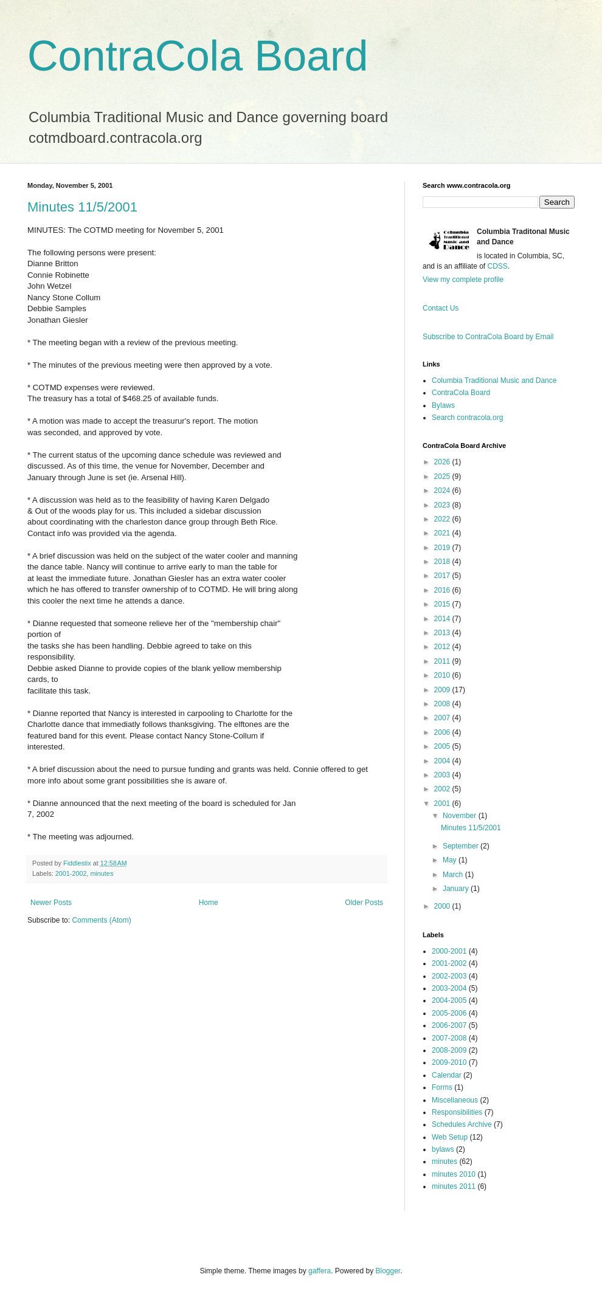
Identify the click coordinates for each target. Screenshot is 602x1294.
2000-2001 (449, 951)
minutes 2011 (454, 1186)
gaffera (319, 1271)
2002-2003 (449, 976)
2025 (443, 476)
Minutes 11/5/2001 (82, 207)
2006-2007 (449, 1025)
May (450, 860)
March (454, 874)
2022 (443, 519)
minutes (101, 873)
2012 (443, 646)
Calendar (447, 1075)
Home (208, 902)
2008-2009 (449, 1050)
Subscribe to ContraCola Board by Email (488, 336)
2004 (443, 761)
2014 (443, 618)
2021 (443, 533)
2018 (443, 561)
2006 (443, 732)
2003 (443, 775)
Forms (442, 1087)
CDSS (498, 266)
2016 (443, 590)
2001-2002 (71, 873)
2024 (443, 490)
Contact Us (440, 308)
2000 (443, 906)
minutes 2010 (454, 1174)
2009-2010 (449, 1062)
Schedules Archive (462, 1124)
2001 (443, 803)
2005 (443, 746)
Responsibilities (457, 1112)
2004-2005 (449, 1000)
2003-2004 (449, 988)
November (461, 815)
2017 (443, 575)
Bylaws (443, 405)
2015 (443, 604)
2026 (443, 462)
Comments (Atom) (101, 920)
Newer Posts (51, 902)
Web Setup (450, 1137)
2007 (443, 718)
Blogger (388, 1271)
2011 (443, 661)
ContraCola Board (197, 56)
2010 (443, 675)
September (461, 846)
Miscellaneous (455, 1100)
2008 (443, 704)
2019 (443, 547)
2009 (443, 690)
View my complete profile (463, 279)
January (457, 888)
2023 (443, 505)
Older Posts (364, 902)
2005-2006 (449, 1013)
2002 (443, 789)
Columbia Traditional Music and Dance (494, 380)
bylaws (443, 1149)
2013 (443, 632)
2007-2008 (449, 1038)
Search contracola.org (467, 417)
